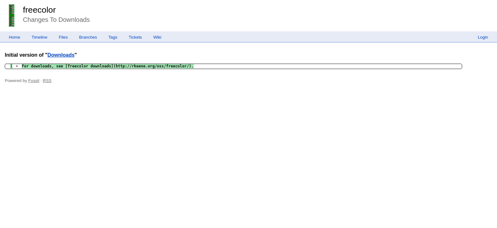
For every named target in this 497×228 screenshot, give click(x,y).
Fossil (33, 80)
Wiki (157, 37)
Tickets (135, 37)
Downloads (61, 55)
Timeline (40, 37)
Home (14, 37)
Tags (112, 37)
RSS (47, 80)
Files (63, 37)
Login (483, 37)
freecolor (39, 10)
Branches (88, 37)
